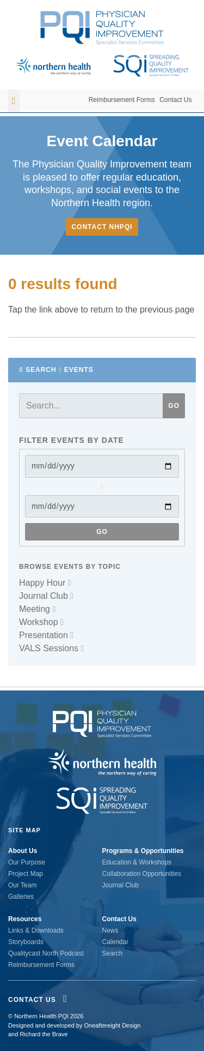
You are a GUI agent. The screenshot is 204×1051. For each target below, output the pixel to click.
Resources (24, 919)
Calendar (115, 942)
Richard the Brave (43, 1034)
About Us (22, 851)
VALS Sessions (51, 648)
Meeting (37, 609)
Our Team (22, 885)
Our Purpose (26, 862)
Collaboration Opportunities (141, 874)
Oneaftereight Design (112, 1025)
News (110, 930)
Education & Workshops (137, 862)
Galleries (21, 896)
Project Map (25, 874)
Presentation (46, 635)
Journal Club (46, 595)
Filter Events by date (71, 440)
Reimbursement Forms (122, 100)
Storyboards (26, 942)
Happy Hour (45, 582)
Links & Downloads (36, 930)
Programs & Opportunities (143, 851)
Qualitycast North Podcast (46, 953)
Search (41, 370)
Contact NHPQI (101, 227)
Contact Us (175, 100)
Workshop (41, 622)
